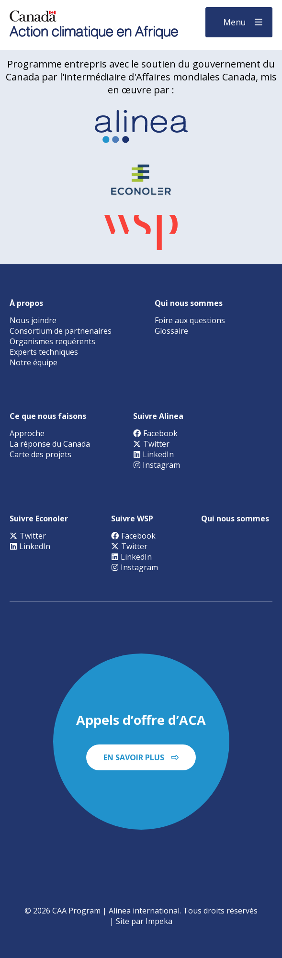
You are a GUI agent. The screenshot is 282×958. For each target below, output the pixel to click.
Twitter (151, 444)
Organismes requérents (52, 341)
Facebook (155, 433)
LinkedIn (153, 454)
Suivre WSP (132, 518)
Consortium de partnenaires (61, 331)
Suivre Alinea (158, 416)
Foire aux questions (190, 320)
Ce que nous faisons (48, 416)
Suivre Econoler (39, 518)
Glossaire (171, 331)
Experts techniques (44, 352)
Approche (27, 433)
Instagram (156, 465)
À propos (26, 303)
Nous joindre (33, 320)
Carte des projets (40, 454)
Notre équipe (33, 362)
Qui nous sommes (189, 303)
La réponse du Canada (50, 444)
